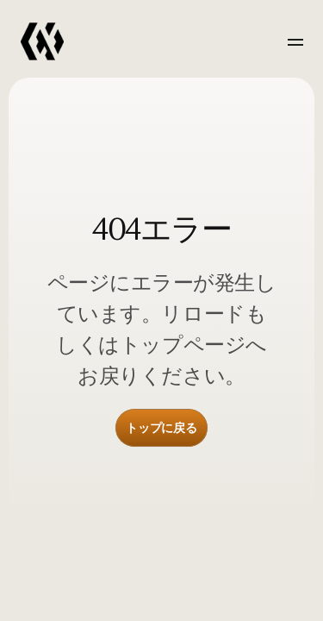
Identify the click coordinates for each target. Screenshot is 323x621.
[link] (42, 42)
